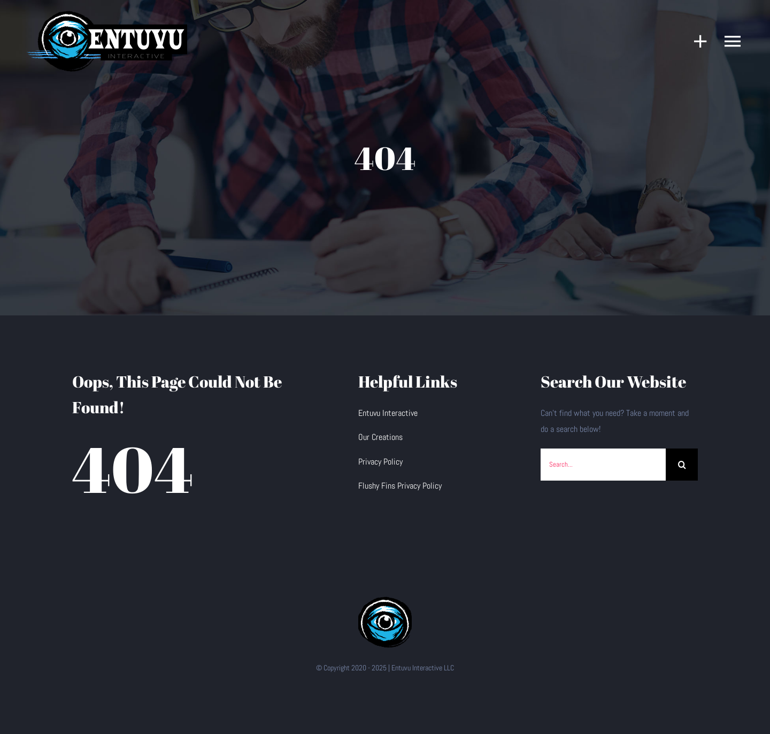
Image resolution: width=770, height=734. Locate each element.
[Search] (682, 465)
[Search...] (603, 465)
